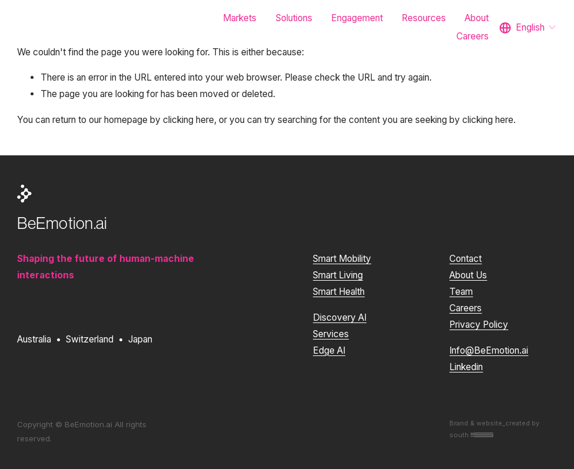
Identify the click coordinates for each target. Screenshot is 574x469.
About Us (468, 275)
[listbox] (528, 27)
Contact (465, 258)
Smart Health (339, 291)
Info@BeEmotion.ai (488, 350)
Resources (424, 18)
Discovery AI (339, 317)
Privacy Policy (478, 324)
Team (461, 291)
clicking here (188, 119)
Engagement (357, 18)
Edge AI (329, 350)
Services (331, 334)
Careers (472, 36)
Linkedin (466, 366)
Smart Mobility (342, 258)
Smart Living (338, 275)
